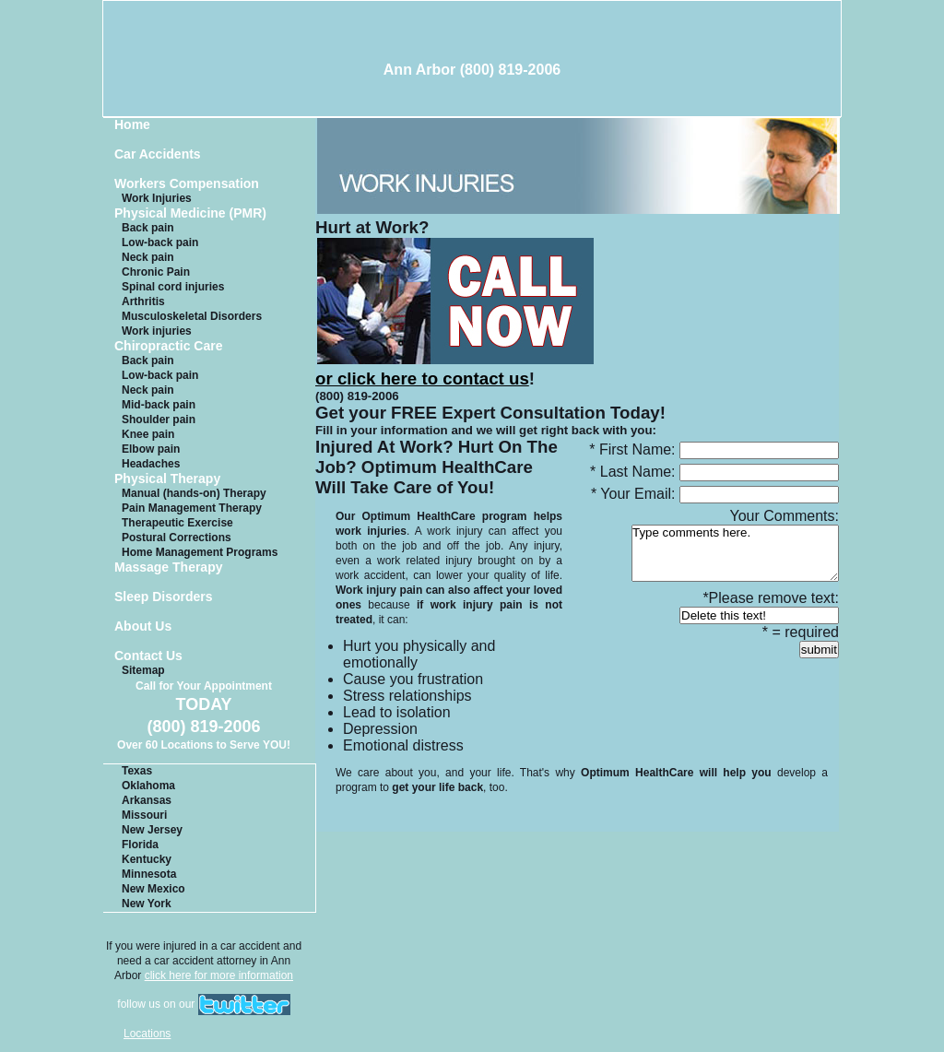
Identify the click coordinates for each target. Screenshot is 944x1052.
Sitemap (143, 670)
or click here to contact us (454, 368)
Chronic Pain (156, 272)
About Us (142, 626)
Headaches (151, 463)
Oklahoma (148, 785)
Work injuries (157, 331)
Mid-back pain (158, 404)
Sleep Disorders (163, 597)
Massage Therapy (168, 567)
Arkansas (146, 800)
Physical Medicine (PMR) (190, 213)
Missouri (144, 815)
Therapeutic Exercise (177, 522)
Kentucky (146, 859)
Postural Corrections (176, 537)
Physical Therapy (167, 479)
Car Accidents (157, 154)
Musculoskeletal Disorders (192, 316)
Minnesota (149, 874)
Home (132, 125)
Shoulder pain (158, 419)
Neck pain (148, 257)
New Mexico (153, 888)
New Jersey (152, 829)
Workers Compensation (186, 184)
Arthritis (143, 301)
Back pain (148, 227)
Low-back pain (160, 242)
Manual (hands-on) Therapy (194, 493)
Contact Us (148, 656)
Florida (140, 844)
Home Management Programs (199, 552)
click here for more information (219, 975)
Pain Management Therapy (192, 508)
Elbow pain (151, 449)
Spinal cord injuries (173, 286)
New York (146, 903)
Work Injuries (157, 198)
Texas (137, 770)
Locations (147, 1033)
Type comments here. (735, 553)
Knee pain (148, 434)
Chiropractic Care (168, 346)
